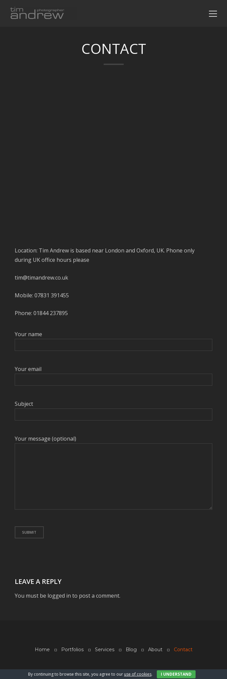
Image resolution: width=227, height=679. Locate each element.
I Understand (176, 674)
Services (104, 650)
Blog (131, 650)
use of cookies (137, 674)
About (155, 650)
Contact (183, 650)
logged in (59, 595)
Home (42, 650)
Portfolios (72, 650)
